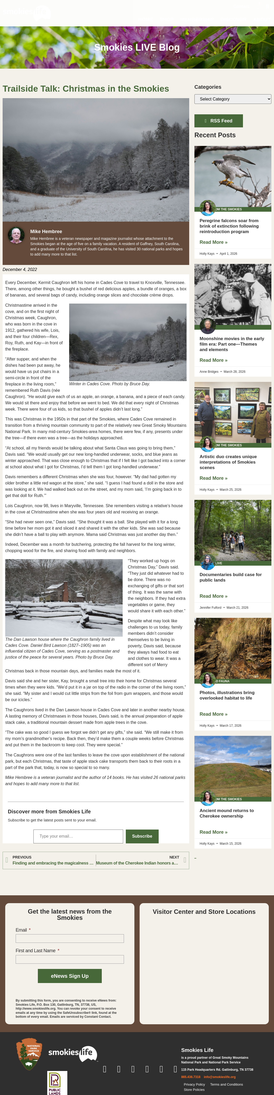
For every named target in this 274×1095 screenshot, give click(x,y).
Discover (234, 19)
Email (22, 930)
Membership (197, 19)
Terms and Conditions (226, 1084)
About (262, 19)
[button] (267, 6)
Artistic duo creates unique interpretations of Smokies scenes (228, 462)
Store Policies (194, 1090)
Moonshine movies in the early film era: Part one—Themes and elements (232, 344)
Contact (241, 6)
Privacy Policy (194, 1084)
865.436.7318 (190, 1077)
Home (145, 19)
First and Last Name (36, 950)
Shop (166, 19)
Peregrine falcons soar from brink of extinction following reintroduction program (229, 226)
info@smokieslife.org (220, 1077)
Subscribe (142, 836)
